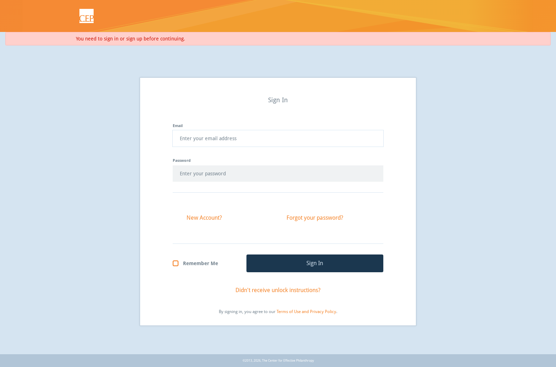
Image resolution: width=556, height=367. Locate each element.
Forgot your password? (315, 217)
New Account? (204, 217)
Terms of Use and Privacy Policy (306, 311)
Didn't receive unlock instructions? (278, 290)
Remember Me (200, 263)
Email (178, 126)
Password (182, 160)
